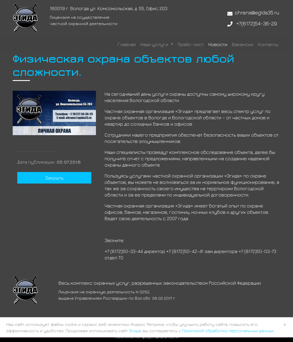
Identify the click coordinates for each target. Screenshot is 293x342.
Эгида (135, 330)
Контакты (268, 44)
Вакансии (242, 44)
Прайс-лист (191, 44)
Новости (217, 44)
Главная (127, 44)
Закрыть (54, 177)
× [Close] (285, 324)
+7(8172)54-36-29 (256, 23)
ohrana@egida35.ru (257, 13)
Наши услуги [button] (154, 44)
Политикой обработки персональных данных (228, 330)
